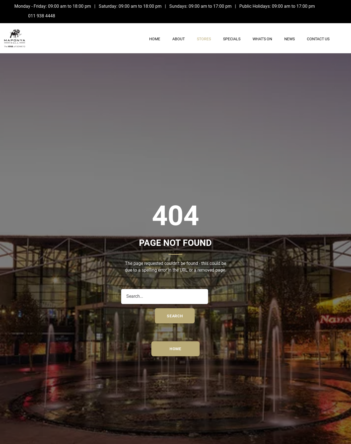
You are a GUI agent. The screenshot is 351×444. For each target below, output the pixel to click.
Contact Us (318, 39)
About (178, 39)
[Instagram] (338, 15)
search (175, 316)
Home (154, 39)
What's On (262, 39)
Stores (204, 39)
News (289, 39)
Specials (231, 39)
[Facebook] (338, 6)
